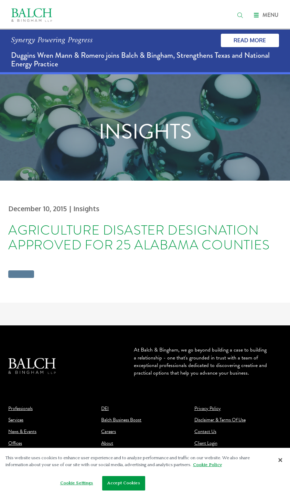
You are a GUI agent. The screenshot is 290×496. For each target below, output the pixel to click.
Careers (108, 431)
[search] (240, 15)
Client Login (205, 443)
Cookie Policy (207, 464)
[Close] (280, 460)
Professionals (20, 408)
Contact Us (205, 431)
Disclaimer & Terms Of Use (220, 420)
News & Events (22, 431)
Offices (15, 443)
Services (15, 420)
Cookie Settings (76, 483)
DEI (105, 408)
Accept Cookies (123, 483)
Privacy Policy (207, 408)
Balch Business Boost (121, 420)
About (107, 443)
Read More (250, 40)
